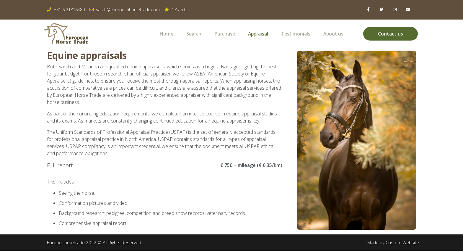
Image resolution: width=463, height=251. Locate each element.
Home (166, 33)
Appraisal (258, 33)
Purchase (224, 33)
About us (333, 33)
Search (193, 33)
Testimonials (295, 33)
